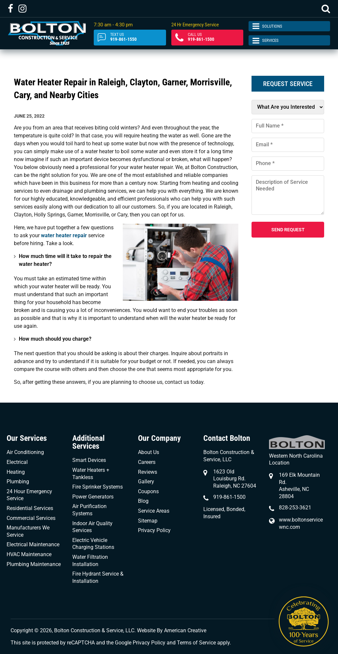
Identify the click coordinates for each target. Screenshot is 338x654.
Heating (16, 472)
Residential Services (30, 508)
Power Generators (93, 497)
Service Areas (153, 511)
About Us (148, 452)
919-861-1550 (130, 37)
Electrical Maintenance (33, 544)
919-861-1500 (207, 37)
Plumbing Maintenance (34, 564)
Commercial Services (31, 518)
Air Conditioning (25, 452)
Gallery (146, 481)
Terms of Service (196, 643)
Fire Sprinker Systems (97, 487)
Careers (146, 462)
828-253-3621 (295, 507)
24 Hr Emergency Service (195, 25)
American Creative (185, 630)
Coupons (148, 491)
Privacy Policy (154, 530)
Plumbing (18, 481)
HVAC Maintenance (29, 554)
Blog (143, 501)
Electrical (17, 462)
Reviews (147, 472)
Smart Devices (89, 460)
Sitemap (147, 521)
